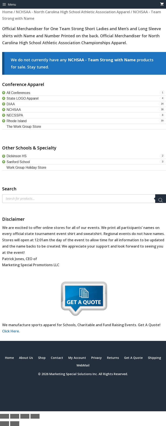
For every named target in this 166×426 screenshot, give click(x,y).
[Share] (24, 416)
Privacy (96, 358)
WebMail (83, 365)
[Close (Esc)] (35, 416)
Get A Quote (133, 358)
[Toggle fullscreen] (14, 416)
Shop (42, 358)
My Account (77, 358)
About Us (26, 358)
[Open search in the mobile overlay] (84, 198)
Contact (57, 358)
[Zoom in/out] (4, 416)
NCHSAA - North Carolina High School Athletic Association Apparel (73, 11)
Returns (113, 358)
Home (7, 11)
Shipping (154, 358)
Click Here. (11, 331)
